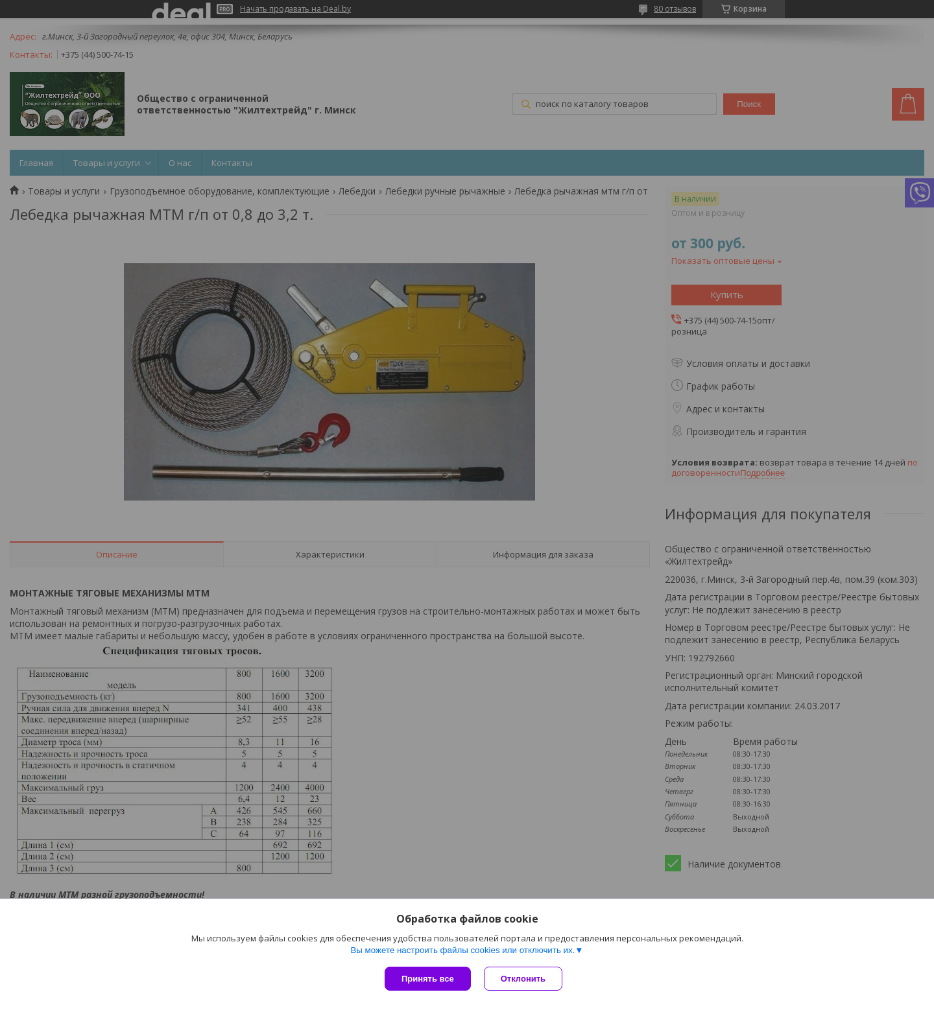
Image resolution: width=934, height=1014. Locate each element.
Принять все (427, 979)
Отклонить (523, 979)
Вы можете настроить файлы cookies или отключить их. (462, 950)
